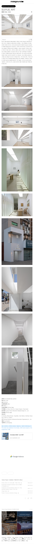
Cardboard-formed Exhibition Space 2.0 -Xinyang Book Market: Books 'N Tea (12, 488)
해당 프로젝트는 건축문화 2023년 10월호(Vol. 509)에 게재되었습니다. (17, 426)
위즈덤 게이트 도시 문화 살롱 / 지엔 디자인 (11, 482)
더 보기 (31, 509)
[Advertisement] (17, 456)
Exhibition (11, 480)
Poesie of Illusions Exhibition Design (9, 493)
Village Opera (4, 491)
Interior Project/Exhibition (8, 6)
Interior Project (5, 480)
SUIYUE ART (8, 9)
